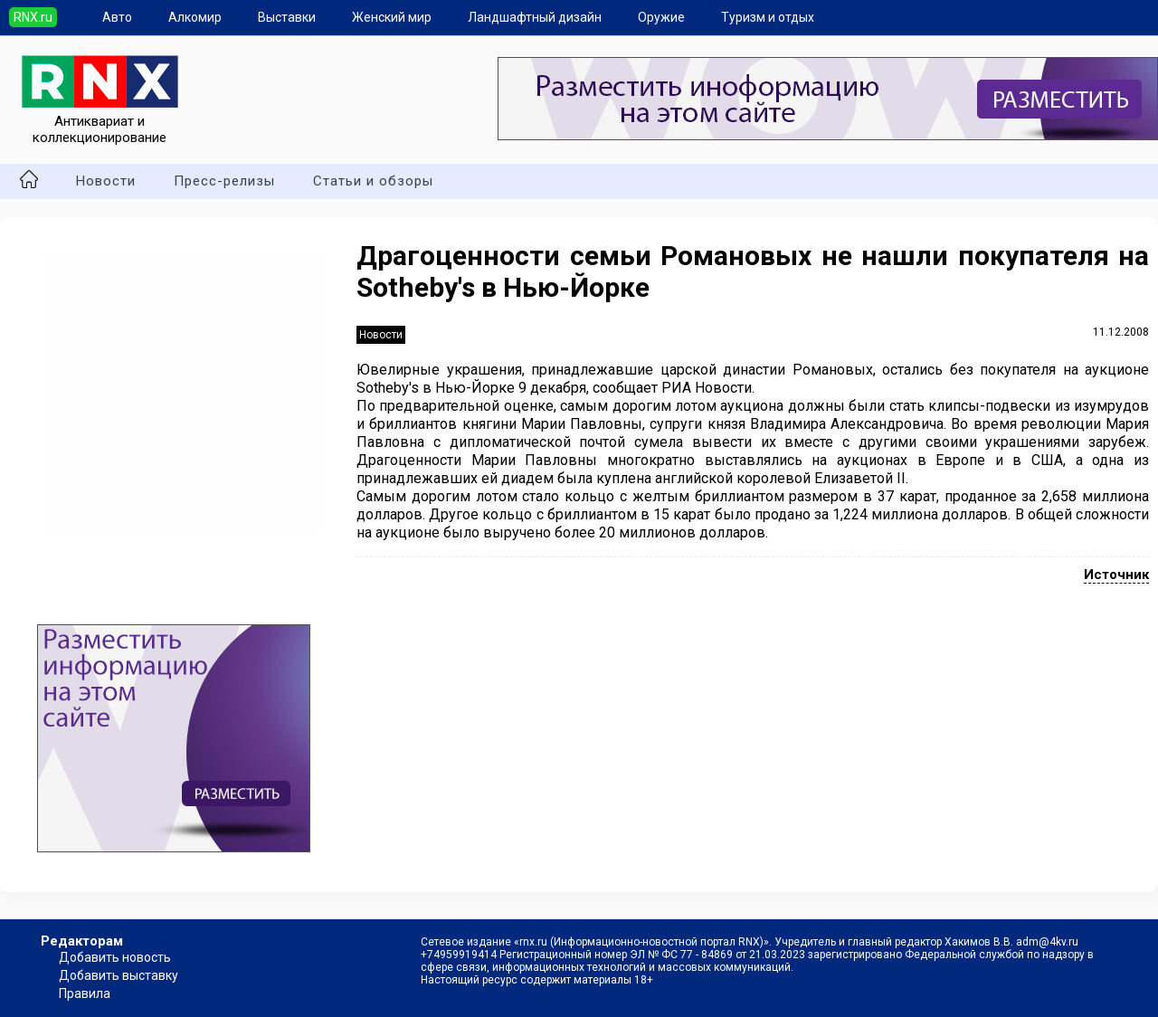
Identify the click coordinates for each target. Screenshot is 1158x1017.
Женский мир (392, 17)
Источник (1116, 574)
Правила (84, 993)
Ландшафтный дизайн (535, 17)
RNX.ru (33, 17)
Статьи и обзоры (373, 181)
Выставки (287, 17)
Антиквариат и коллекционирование (100, 121)
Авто (117, 17)
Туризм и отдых (767, 17)
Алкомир (195, 17)
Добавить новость (115, 957)
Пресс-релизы (224, 181)
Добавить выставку (118, 975)
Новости (106, 181)
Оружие (661, 17)
